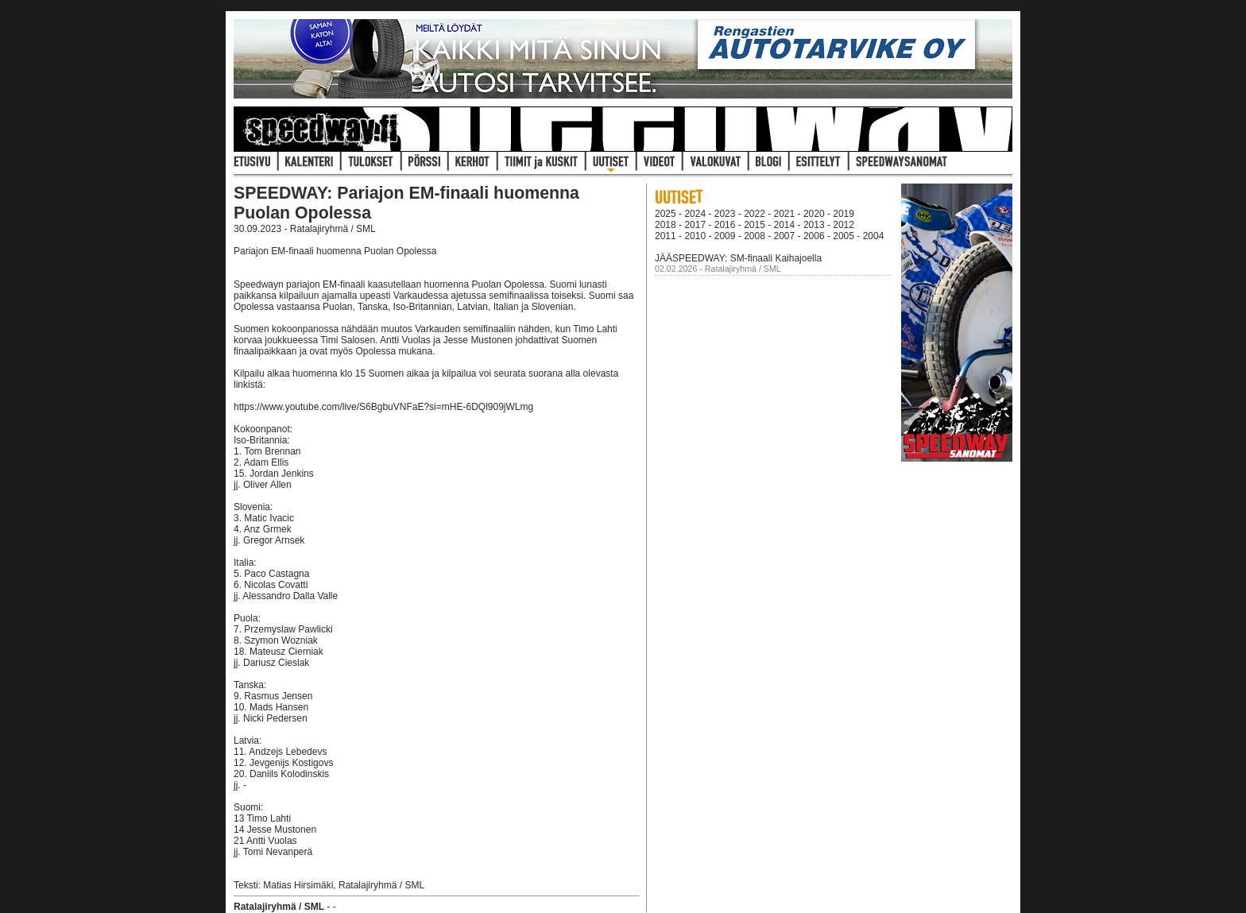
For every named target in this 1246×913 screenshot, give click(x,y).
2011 (665, 236)
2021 (784, 213)
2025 (665, 213)
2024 (695, 213)
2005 (843, 236)
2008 (754, 236)
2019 (843, 213)
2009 (725, 236)
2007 (784, 236)
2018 (665, 224)
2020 (814, 213)
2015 (754, 224)
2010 (695, 236)
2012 (843, 224)
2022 (754, 213)
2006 (814, 236)
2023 (725, 213)
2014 (784, 224)
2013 (814, 224)
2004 (873, 236)
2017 (695, 224)
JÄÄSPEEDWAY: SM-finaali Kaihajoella (738, 258)
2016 (725, 224)
